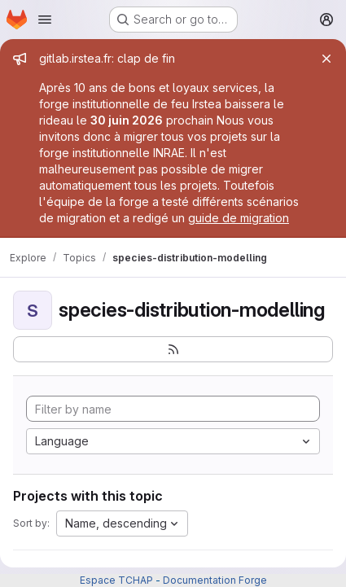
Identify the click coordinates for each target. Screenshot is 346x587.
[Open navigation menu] (45, 20)
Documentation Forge (215, 580)
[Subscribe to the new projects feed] (173, 349)
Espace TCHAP (116, 580)
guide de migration (238, 218)
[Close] (326, 58)
